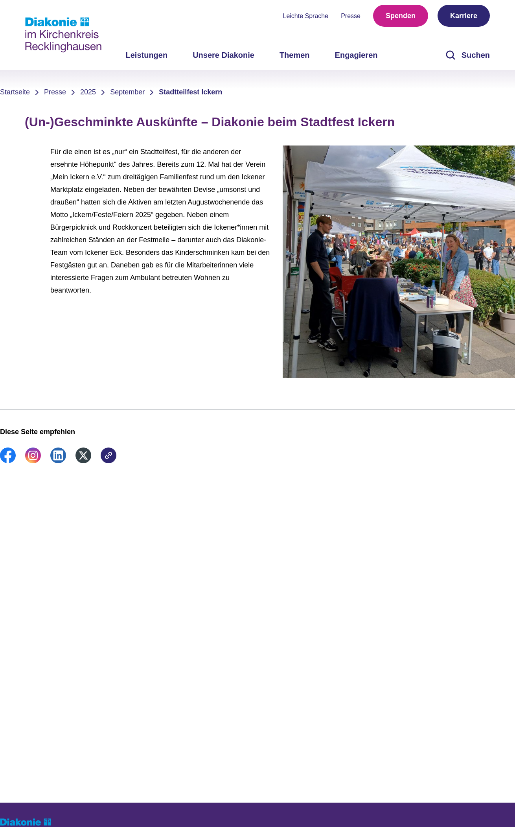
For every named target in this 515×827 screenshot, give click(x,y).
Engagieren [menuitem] (356, 55)
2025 (88, 92)
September (127, 92)
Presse (350, 16)
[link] (8, 461)
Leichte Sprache (306, 16)
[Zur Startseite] (63, 35)
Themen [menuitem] (295, 55)
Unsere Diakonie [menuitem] (223, 55)
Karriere (463, 16)
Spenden (401, 16)
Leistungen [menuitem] (146, 55)
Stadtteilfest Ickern (190, 92)
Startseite (15, 92)
